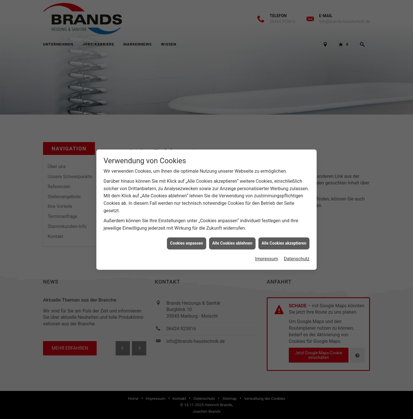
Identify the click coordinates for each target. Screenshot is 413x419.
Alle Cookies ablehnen (232, 239)
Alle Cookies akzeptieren (284, 239)
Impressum (266, 254)
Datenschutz (296, 254)
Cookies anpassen (186, 239)
